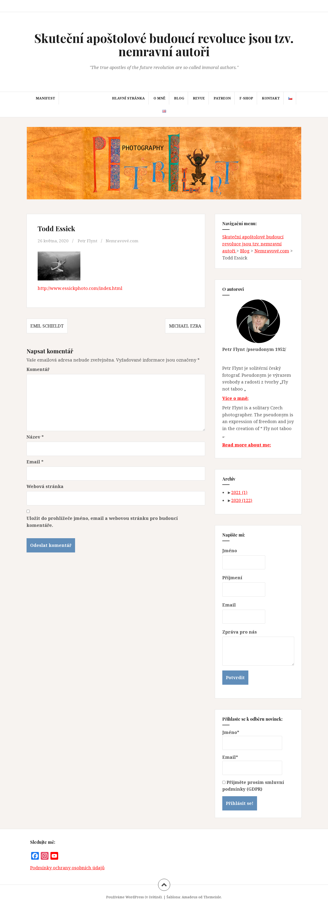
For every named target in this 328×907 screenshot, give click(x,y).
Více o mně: (235, 398)
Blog (179, 98)
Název (35, 437)
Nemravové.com (126, 241)
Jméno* (252, 739)
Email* (252, 764)
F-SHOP (246, 98)
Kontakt (271, 98)
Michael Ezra (185, 326)
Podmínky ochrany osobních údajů (67, 868)
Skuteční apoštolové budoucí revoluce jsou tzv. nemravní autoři (164, 44)
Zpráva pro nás (239, 632)
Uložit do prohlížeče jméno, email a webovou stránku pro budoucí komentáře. (102, 521)
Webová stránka (45, 486)
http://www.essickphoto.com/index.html (80, 288)
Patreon (222, 98)
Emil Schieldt (47, 326)
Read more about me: (246, 445)
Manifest (45, 98)
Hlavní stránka (128, 98)
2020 (241, 500)
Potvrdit (235, 677)
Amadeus (189, 897)
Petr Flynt (89, 241)
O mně (159, 98)
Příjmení (232, 577)
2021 (239, 492)
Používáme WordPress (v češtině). (134, 897)
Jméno (229, 550)
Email (35, 462)
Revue (199, 98)
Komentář (38, 369)
